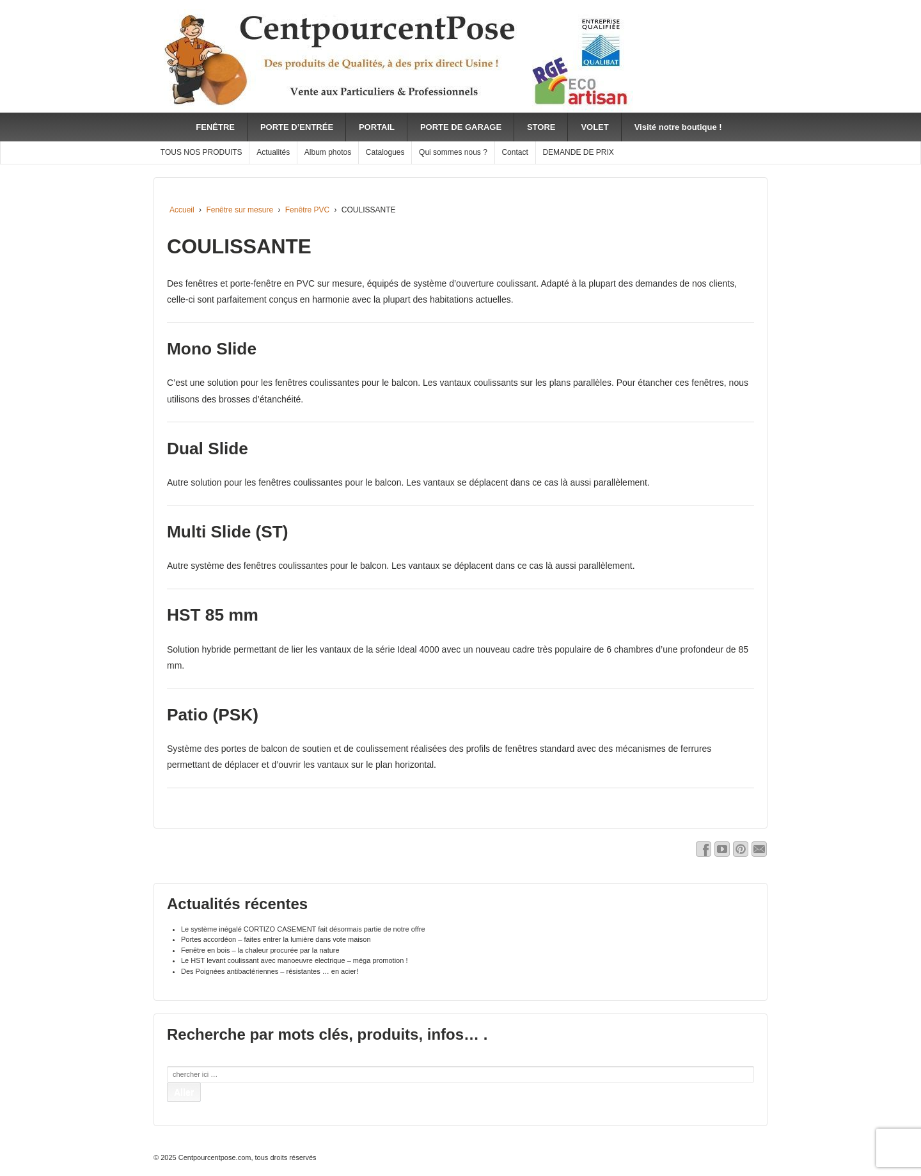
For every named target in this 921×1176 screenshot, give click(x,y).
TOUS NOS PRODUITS (201, 152)
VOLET (594, 127)
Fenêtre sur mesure (239, 209)
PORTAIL (377, 127)
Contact (514, 152)
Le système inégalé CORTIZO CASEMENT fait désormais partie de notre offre (303, 929)
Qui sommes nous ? (453, 152)
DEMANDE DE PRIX (577, 152)
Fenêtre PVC (307, 209)
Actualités (273, 152)
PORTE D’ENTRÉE (296, 127)
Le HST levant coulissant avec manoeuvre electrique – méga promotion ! (294, 960)
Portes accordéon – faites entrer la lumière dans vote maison (276, 939)
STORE (541, 127)
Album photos (327, 152)
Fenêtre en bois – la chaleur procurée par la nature (260, 950)
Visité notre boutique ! (678, 127)
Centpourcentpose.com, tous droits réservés (247, 1157)
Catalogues (385, 152)
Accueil (181, 209)
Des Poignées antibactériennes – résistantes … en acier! (269, 971)
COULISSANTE (239, 246)
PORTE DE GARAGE (460, 127)
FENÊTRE (215, 127)
